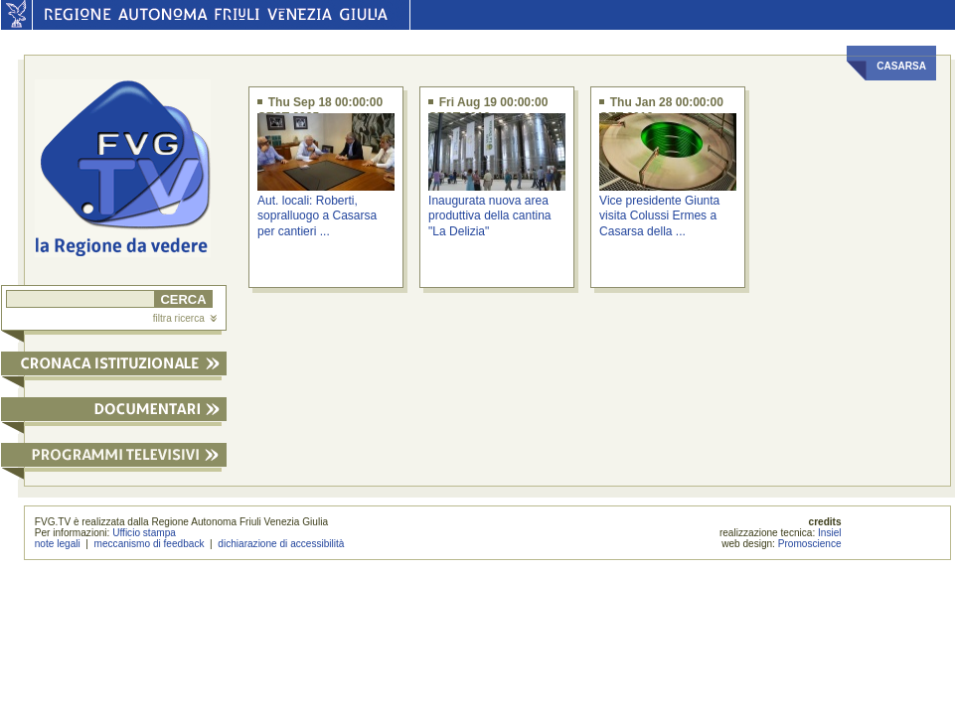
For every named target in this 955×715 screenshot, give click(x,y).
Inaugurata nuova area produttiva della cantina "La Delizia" (489, 216)
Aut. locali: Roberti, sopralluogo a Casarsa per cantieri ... (317, 216)
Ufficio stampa (144, 532)
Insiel (830, 532)
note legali (57, 543)
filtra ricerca (185, 318)
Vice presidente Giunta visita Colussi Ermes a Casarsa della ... (659, 216)
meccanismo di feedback (149, 543)
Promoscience (810, 543)
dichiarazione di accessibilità (281, 543)
